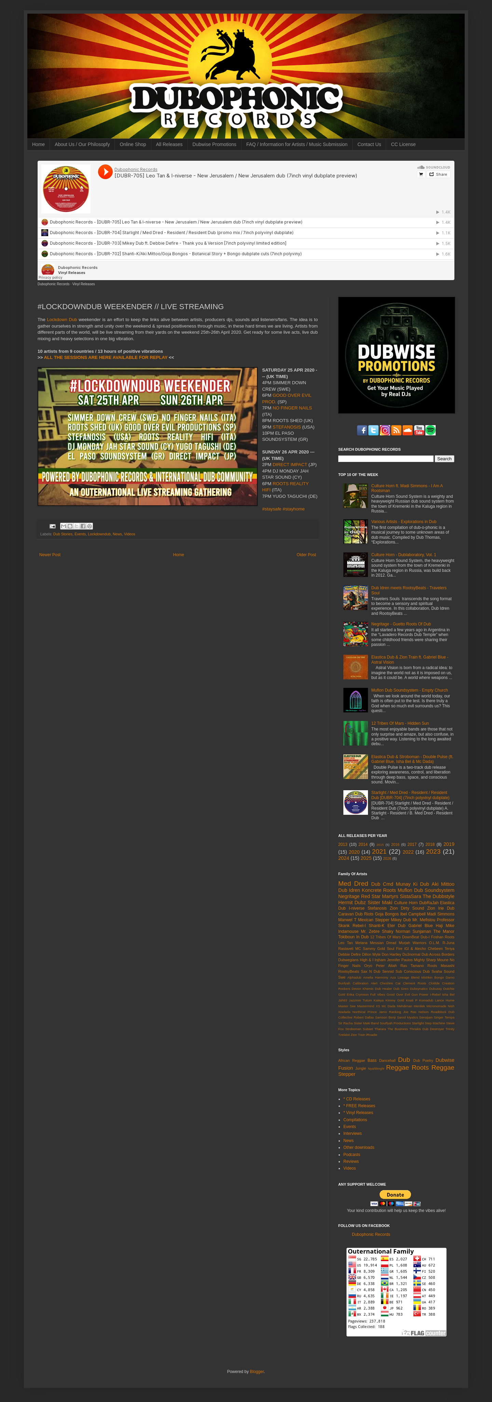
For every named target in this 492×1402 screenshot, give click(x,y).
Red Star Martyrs (379, 896)
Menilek (419, 1006)
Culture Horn (406, 902)
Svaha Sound (443, 971)
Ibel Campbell (412, 914)
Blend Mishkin (421, 977)
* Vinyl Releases (358, 1112)
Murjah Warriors (412, 943)
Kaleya (379, 1000)
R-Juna (448, 943)
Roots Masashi (440, 966)
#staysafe (271, 508)
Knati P (411, 1000)
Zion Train (358, 1035)
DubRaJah (429, 902)
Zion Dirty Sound (407, 908)
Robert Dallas (364, 1017)
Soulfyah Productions (395, 1023)
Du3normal (411, 954)
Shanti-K (376, 925)
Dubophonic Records (53, 284)
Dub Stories (62, 534)
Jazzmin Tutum (360, 1000)
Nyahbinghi (376, 1068)
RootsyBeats (348, 971)
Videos (129, 534)
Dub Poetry (423, 1060)
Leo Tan (345, 943)
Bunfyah (344, 983)
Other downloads (358, 1147)
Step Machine (435, 1023)
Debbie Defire (349, 954)
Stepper (346, 1074)
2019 (448, 844)
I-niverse (357, 908)
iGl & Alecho (415, 948)
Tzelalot (344, 1035)
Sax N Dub (371, 971)
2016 (395, 844)
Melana (361, 943)
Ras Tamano (412, 966)
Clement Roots (414, 983)
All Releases (169, 144)
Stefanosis (377, 908)
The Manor (443, 931)
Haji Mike (445, 925)
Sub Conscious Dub (413, 971)
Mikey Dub (401, 919)
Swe (341, 977)
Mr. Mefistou (423, 919)
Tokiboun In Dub (353, 937)
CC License (403, 144)
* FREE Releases (359, 1105)
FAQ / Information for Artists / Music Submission (296, 144)
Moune (443, 960)
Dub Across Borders (438, 954)
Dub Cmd (382, 884)
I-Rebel (435, 994)
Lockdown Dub (62, 319)
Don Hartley (391, 954)
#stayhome (294, 508)
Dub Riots (364, 914)
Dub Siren (400, 989)
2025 (366, 858)
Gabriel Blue (420, 925)
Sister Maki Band (366, 1023)
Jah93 (342, 1000)
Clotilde (434, 983)
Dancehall (387, 1060)
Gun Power (419, 994)
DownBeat (410, 937)
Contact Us (369, 144)
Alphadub (354, 977)
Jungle (360, 1068)
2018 (430, 844)
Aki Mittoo (443, 884)
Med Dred (353, 883)
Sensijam (426, 1017)
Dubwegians (348, 960)
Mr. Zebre (370, 931)
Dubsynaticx (419, 989)
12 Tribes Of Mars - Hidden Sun (400, 723)
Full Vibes (377, 994)
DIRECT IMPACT (290, 464)
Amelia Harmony (375, 977)
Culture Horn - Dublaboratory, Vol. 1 (403, 554)
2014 (363, 844)
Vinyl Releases (83, 284)
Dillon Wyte (371, 954)
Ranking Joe (399, 1012)
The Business (397, 1029)
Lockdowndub (99, 534)
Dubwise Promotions (214, 144)
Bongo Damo (444, 977)
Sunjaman (422, 931)
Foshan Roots (442, 937)
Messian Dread (383, 943)
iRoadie (372, 1035)
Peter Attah (386, 966)
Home (38, 144)
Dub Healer (383, 989)
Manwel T (347, 919)
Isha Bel (448, 994)
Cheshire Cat (390, 983)
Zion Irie (435, 908)
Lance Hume (444, 1000)
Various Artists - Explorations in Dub (404, 521)
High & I (366, 960)
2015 (380, 845)
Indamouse (348, 931)
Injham (380, 960)
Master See (347, 1006)
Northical (359, 1012)
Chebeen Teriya (441, 948)
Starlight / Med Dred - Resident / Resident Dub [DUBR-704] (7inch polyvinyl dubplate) (410, 795)
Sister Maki (380, 902)
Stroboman (353, 1029)
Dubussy (435, 989)
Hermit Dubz (352, 902)
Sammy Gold (374, 948)
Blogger (257, 1371)
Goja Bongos (387, 914)
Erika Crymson (358, 994)
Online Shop (133, 144)
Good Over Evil (398, 994)
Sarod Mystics (407, 1017)
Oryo (368, 966)
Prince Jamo (377, 1012)
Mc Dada (388, 1006)
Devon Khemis (362, 989)
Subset (368, 1029)
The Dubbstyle (438, 896)
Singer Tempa (444, 1017)
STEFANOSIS (287, 427)
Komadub (426, 1000)
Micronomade (436, 1006)
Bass (372, 1060)
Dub (404, 1059)
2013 (342, 844)
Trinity (450, 1029)
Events (80, 534)
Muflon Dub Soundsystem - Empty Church (409, 690)
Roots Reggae (433, 1067)
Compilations (355, 1119)
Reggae (397, 1067)
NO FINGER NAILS (292, 407)
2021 (379, 851)
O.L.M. (434, 943)
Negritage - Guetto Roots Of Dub (401, 624)
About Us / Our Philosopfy (82, 144)
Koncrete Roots (379, 890)
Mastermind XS (368, 1006)
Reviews (351, 1161)
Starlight (418, 1023)
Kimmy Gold (394, 1000)
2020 (354, 852)
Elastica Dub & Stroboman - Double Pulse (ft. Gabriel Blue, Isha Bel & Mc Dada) (412, 759)
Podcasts (351, 1154)
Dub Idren (349, 890)
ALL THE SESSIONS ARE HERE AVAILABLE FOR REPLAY (106, 357)
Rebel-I (359, 925)
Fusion (345, 1068)
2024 (343, 858)
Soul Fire (394, 948)
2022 (408, 852)
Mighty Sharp (425, 960)
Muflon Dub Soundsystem (426, 890)
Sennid (388, 971)
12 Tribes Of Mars (385, 937)
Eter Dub (396, 925)
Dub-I (425, 937)
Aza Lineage (399, 977)
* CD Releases (356, 1099)
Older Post (306, 554)
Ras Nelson (420, 1012)
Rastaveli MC (349, 948)
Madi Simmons (440, 914)
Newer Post (49, 554)
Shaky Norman (396, 931)
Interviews (352, 1133)
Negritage (348, 896)
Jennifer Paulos (400, 960)
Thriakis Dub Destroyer (426, 1029)
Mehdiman (404, 1006)
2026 (387, 858)
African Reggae (351, 1060)
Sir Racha (345, 1023)
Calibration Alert (365, 983)
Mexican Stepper (373, 919)
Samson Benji (385, 1017)
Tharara (380, 1029)
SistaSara (410, 896)
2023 (433, 851)
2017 (412, 844)
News (117, 534)
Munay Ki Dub (412, 884)
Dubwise (445, 1060)
